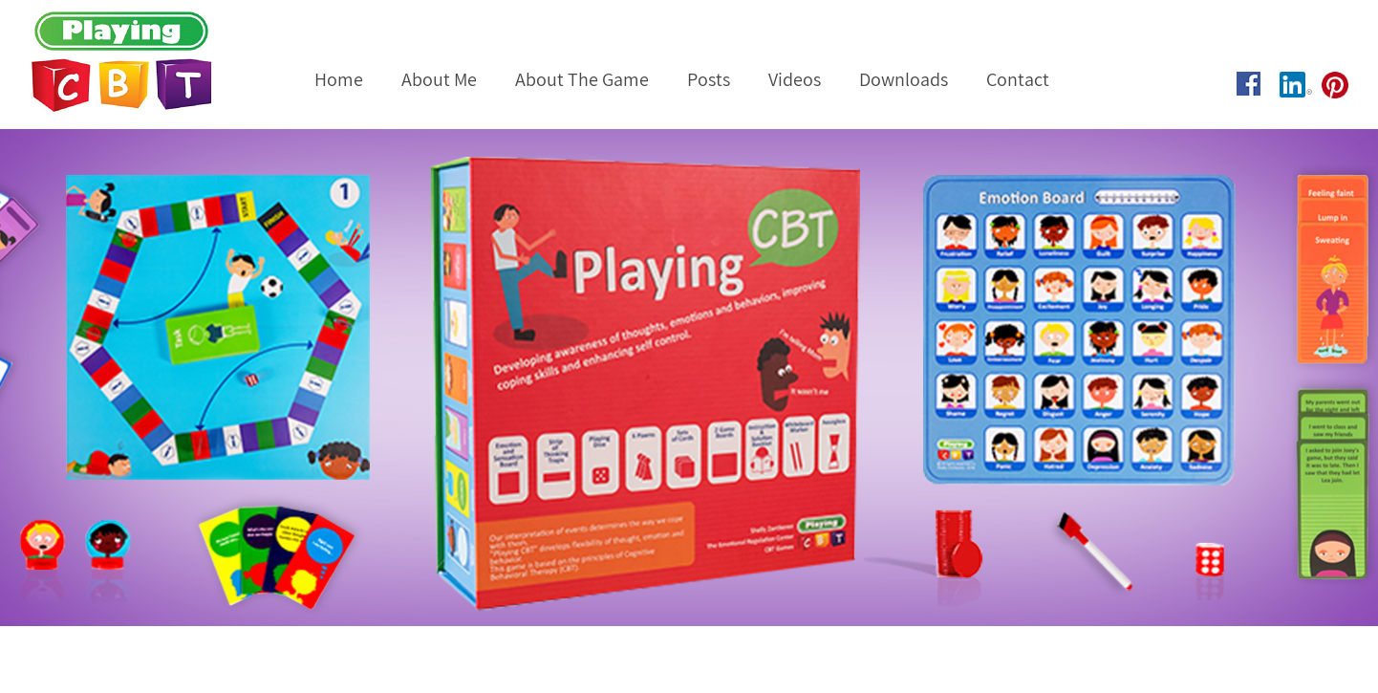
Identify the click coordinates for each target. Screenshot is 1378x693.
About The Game (582, 79)
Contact (1017, 79)
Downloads (903, 79)
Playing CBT (147, 62)
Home (338, 79)
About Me (439, 79)
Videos (794, 79)
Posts (708, 79)
